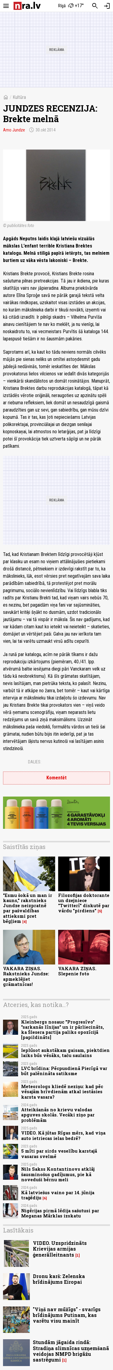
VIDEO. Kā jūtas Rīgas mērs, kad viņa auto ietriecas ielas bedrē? (63, 1135)
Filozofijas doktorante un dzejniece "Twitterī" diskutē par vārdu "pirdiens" (83, 903)
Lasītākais (18, 1230)
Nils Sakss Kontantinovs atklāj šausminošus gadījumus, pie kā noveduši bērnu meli (58, 1174)
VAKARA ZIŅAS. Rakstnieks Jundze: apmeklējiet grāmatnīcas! (26, 976)
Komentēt (56, 778)
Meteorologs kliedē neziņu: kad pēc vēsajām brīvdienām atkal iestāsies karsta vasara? (62, 1092)
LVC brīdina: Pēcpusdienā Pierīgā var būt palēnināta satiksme (64, 1070)
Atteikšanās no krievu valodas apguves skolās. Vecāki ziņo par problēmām (58, 1115)
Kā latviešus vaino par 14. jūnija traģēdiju (57, 1195)
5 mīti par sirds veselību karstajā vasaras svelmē (59, 1153)
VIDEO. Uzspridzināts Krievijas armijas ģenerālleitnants (60, 1249)
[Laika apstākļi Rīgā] (71, 6)
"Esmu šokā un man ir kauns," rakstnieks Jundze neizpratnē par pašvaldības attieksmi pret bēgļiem (27, 908)
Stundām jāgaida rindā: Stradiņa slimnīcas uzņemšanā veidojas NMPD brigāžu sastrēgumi (71, 1351)
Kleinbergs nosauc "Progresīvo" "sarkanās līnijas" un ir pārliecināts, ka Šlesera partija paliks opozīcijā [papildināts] (62, 1029)
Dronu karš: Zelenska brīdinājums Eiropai (59, 1279)
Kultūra (19, 97)
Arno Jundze (14, 130)
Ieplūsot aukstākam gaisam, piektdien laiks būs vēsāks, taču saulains (65, 1052)
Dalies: (34, 761)
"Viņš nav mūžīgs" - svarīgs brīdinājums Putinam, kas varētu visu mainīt (67, 1315)
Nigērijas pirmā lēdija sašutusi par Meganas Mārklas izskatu (60, 1213)
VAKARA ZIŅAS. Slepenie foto (77, 971)
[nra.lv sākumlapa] (27, 6)
